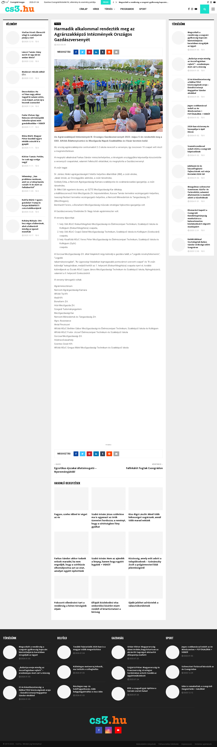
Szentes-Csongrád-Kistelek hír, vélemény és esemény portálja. (70, 2)
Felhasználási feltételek (169, 744)
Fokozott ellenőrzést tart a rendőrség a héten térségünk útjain (70, 606)
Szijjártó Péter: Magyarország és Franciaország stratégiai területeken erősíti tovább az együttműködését (143, 671)
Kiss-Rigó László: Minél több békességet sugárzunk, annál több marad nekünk (145, 517)
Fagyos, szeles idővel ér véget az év (70, 516)
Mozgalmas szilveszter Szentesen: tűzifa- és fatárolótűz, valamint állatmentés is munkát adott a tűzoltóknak (199, 192)
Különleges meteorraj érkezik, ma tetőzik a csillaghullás (88, 668)
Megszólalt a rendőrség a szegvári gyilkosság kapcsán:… (143, 2)
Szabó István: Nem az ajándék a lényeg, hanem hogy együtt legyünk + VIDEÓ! (107, 562)
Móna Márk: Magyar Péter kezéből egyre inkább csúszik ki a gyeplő (32, 140)
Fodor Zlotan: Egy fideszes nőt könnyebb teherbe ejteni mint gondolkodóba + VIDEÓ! (33, 119)
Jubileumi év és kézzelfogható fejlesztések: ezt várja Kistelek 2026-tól (199, 170)
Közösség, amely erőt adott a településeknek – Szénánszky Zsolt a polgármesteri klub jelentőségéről (145, 563)
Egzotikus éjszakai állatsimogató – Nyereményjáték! (75, 470)
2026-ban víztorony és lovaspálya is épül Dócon (198, 129)
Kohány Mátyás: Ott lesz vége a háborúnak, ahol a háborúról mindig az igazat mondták (33, 226)
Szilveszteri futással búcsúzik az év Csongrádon (198, 668)
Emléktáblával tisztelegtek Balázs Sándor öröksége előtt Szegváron (199, 243)
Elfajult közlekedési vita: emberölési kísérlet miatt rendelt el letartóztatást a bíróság (106, 607)
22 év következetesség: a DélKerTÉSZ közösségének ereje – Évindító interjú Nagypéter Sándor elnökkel (199, 86)
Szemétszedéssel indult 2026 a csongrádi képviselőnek (199, 148)
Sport (142, 9)
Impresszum (186, 744)
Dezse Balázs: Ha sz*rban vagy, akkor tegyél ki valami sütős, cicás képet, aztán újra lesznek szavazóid (33, 97)
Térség (108, 9)
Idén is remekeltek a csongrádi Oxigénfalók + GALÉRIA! (197, 688)
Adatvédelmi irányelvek (146, 744)
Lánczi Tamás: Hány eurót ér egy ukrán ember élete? (31, 54)
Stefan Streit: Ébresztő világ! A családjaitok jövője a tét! (33, 35)
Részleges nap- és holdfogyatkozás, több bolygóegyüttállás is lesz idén (88, 689)
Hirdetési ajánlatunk (203, 744)
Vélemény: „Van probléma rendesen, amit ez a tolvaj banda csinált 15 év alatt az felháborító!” (33, 182)
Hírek (96, 9)
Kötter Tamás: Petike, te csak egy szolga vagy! (33, 159)
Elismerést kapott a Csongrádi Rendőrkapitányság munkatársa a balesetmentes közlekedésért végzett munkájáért (199, 218)
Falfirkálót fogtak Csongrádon (144, 468)
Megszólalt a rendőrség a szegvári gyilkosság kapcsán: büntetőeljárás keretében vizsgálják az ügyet (198, 39)
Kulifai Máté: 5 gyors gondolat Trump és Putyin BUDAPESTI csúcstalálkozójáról (32, 204)
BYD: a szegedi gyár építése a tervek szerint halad (141, 690)
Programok (127, 9)
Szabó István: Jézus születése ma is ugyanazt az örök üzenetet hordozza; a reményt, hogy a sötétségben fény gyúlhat (108, 520)
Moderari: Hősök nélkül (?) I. (33, 73)
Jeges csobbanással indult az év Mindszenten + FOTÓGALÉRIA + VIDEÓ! (199, 110)
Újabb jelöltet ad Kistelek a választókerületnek (143, 604)
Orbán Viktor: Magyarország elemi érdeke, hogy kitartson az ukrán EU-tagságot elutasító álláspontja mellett (143, 651)
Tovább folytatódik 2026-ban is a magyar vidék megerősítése (89, 648)
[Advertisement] (108, 423)
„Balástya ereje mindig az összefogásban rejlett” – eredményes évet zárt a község (199, 63)
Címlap (83, 9)
